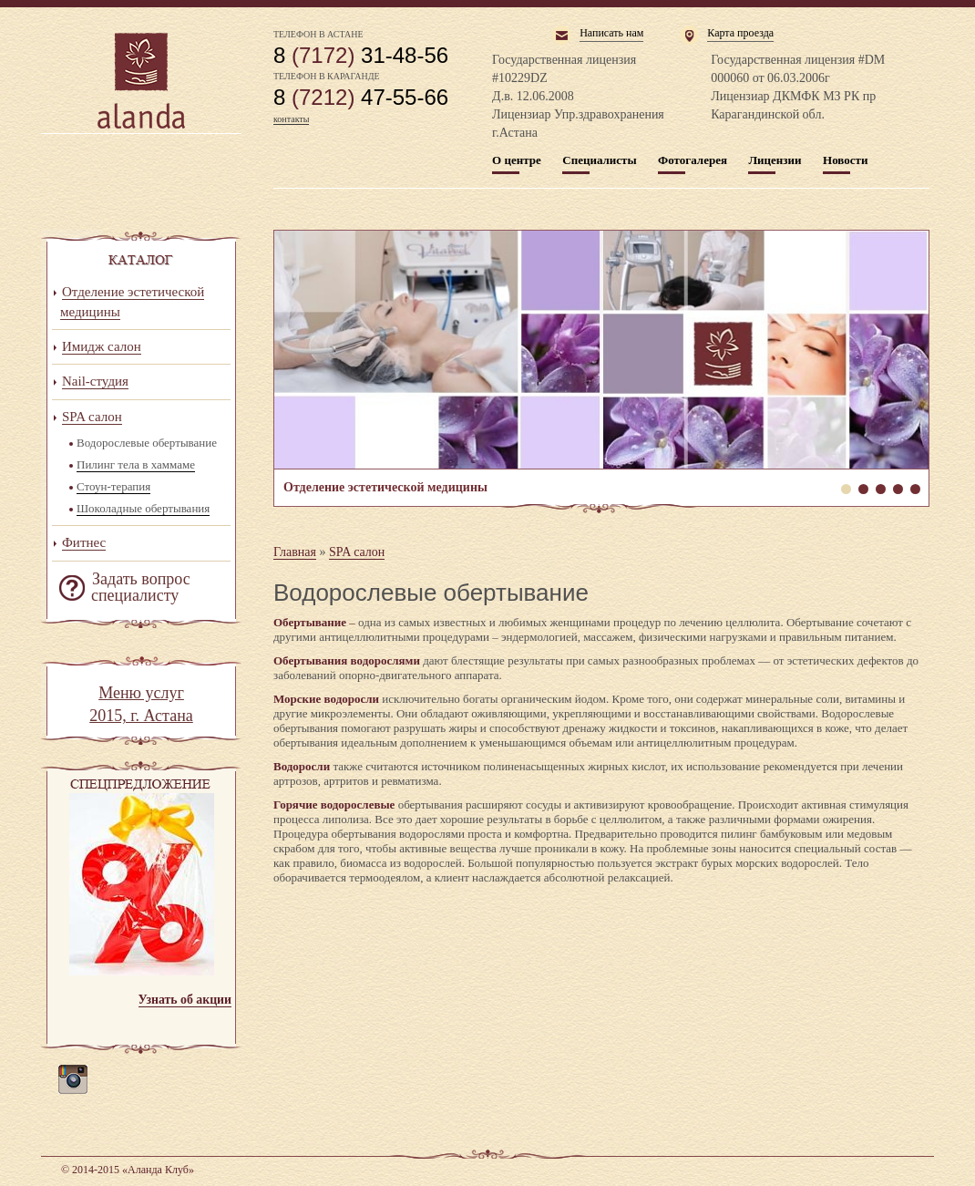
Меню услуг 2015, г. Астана (141, 705)
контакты (291, 119)
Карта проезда (740, 32)
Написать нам (611, 32)
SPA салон (357, 552)
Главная (294, 552)
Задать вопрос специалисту (140, 587)
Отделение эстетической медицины (601, 349)
